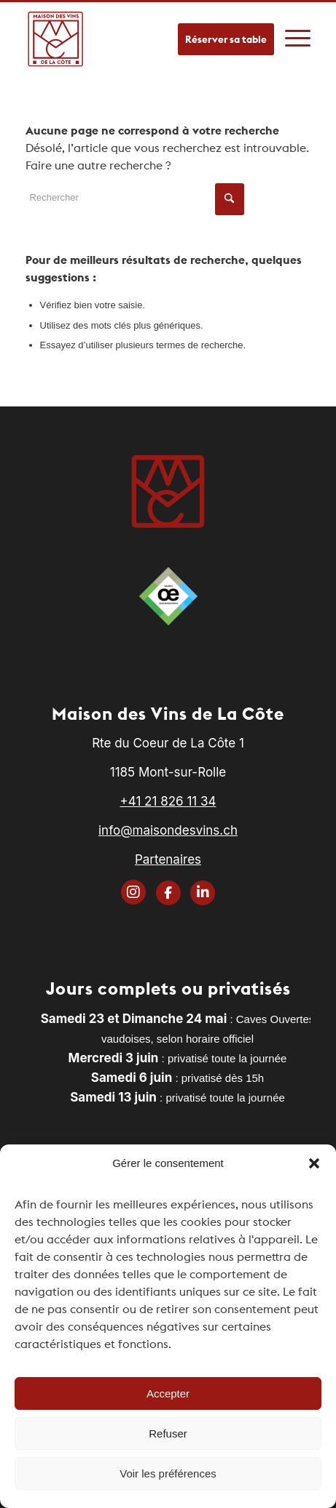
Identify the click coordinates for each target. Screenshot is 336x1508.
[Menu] (297, 31)
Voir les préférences (168, 1473)
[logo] (56, 38)
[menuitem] (297, 31)
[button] (314, 1163)
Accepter (168, 1393)
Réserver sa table (226, 39)
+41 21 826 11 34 (168, 801)
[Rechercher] (135, 197)
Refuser (168, 1433)
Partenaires (168, 859)
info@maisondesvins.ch (168, 830)
